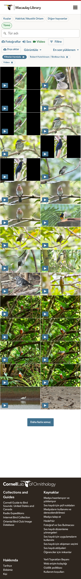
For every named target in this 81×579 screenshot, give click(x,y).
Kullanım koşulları (54, 572)
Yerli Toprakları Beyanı (56, 559)
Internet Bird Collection (16, 517)
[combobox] (43, 33)
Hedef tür (49, 521)
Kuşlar (7, 18)
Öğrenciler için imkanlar (58, 552)
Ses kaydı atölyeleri (55, 548)
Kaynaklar (51, 492)
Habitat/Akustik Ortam (29, 18)
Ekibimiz (8, 570)
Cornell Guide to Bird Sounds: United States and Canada (18, 506)
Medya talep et (52, 517)
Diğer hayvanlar (57, 18)
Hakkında (10, 560)
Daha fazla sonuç (40, 422)
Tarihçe (7, 565)
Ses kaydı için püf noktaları (59, 505)
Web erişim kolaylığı (55, 563)
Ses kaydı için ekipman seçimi (61, 544)
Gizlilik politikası (53, 567)
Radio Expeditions (13, 513)
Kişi (5, 574)
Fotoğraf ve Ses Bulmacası (59, 525)
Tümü (6, 25)
